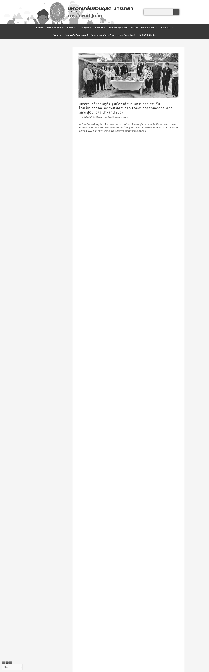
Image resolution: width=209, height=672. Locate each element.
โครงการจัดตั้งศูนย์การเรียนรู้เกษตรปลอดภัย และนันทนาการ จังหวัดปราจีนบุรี (100, 35)
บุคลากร (72, 28)
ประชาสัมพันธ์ (86, 117)
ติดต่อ (57, 35)
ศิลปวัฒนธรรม (99, 117)
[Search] (176, 12)
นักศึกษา (100, 28)
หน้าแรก (40, 27)
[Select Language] (12, 667)
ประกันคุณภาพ (149, 28)
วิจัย (134, 28)
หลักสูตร (86, 28)
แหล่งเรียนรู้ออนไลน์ (118, 27)
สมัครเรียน (167, 28)
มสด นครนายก (55, 28)
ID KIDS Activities (147, 35)
